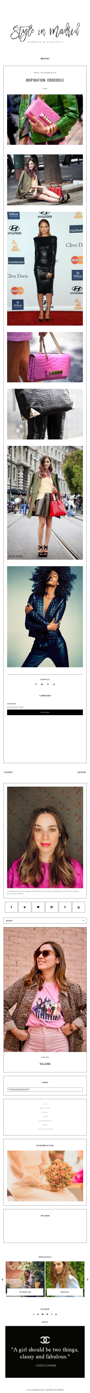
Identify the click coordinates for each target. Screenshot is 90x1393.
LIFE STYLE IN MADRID (45, 1129)
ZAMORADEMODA (45, 1120)
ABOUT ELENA (45, 1108)
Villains (45, 1064)
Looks (45, 88)
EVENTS (45, 1125)
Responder (45, 712)
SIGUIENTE (8, 772)
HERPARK (60, 1390)
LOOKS (45, 1116)
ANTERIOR (82, 772)
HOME (45, 1104)
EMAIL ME (45, 1112)
